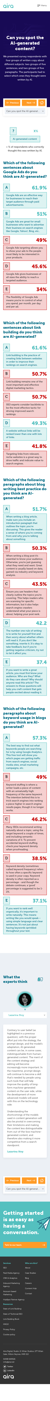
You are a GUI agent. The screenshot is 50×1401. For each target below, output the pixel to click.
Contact (28, 1293)
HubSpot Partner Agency (14, 1299)
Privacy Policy (9, 1329)
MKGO (6, 1324)
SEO (5, 1268)
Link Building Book (11, 1319)
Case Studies (30, 1273)
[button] (42, 5)
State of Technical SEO (12, 1314)
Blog (27, 1278)
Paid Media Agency (11, 1273)
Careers (28, 1283)
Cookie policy (9, 1334)
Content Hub (31, 1288)
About (27, 1268)
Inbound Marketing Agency (11, 1284)
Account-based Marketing (9, 1292)
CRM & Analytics (10, 1278)
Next (29, 102)
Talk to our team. (13, 1245)
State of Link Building (12, 1309)
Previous (14, 102)
